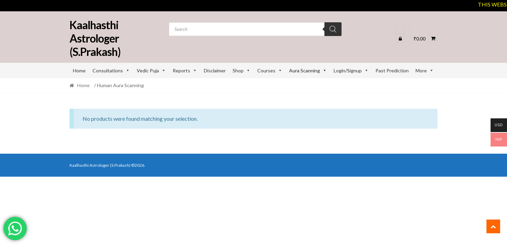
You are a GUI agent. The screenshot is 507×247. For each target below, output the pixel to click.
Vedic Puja (151, 70)
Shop (241, 70)
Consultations (111, 70)
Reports (185, 70)
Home (79, 70)
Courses (269, 70)
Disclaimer (215, 70)
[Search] (333, 29)
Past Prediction (392, 70)
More (425, 70)
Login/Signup (351, 70)
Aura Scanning (308, 70)
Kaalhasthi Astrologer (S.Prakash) (95, 38)
